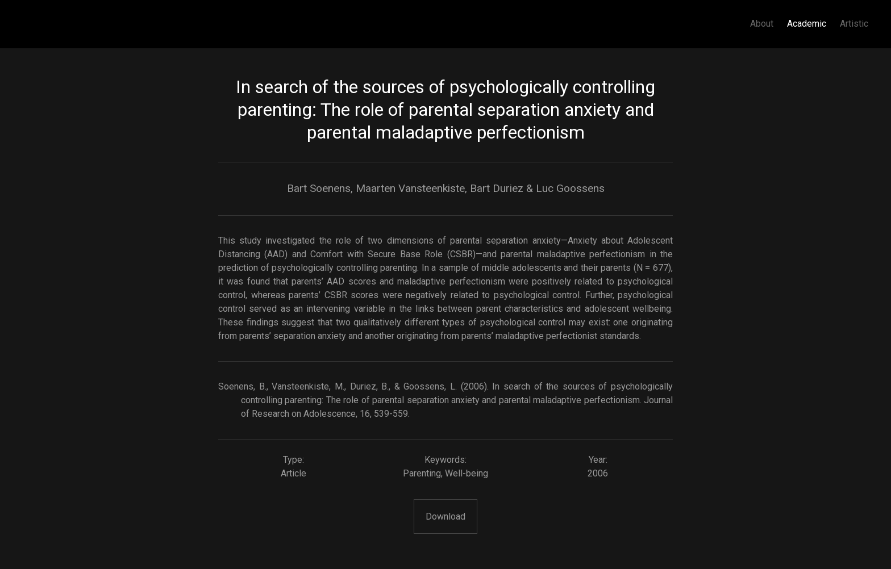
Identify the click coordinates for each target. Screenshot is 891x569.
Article (293, 473)
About (761, 23)
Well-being (466, 473)
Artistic (854, 23)
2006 (598, 473)
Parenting (422, 473)
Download (445, 516)
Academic (806, 23)
